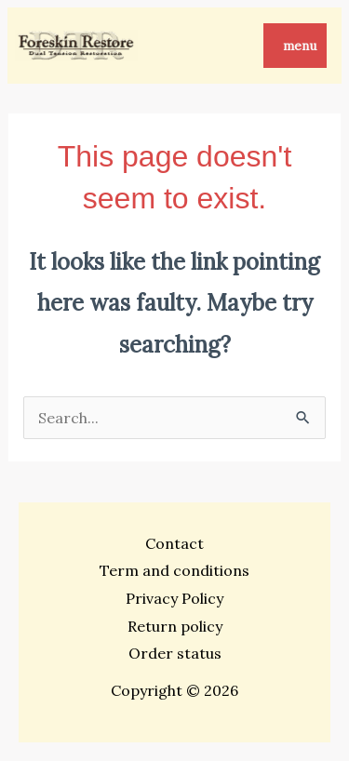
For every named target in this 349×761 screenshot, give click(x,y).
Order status (174, 653)
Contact (174, 543)
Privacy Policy (174, 598)
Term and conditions (174, 570)
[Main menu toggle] (295, 45)
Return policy (175, 626)
